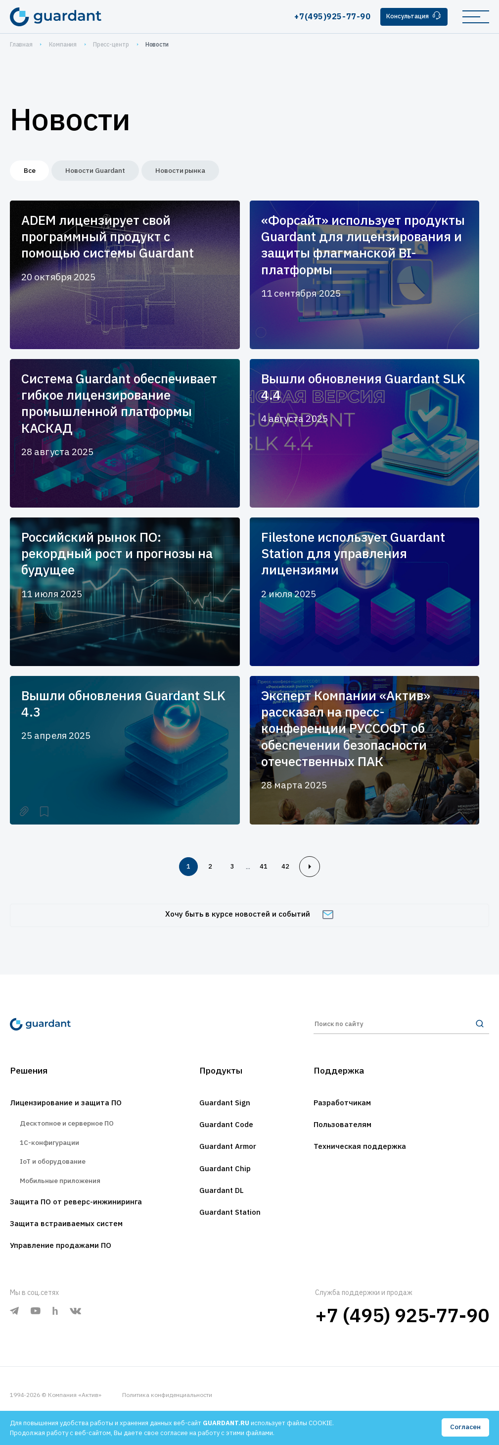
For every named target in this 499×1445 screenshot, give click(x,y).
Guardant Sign (224, 1112)
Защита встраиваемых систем (72, 1244)
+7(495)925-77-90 (326, 16)
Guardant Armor (228, 1157)
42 (291, 870)
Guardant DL (221, 1203)
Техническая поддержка (364, 1157)
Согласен (465, 1427)
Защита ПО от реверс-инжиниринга (83, 1221)
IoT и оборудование (57, 1177)
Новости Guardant (106, 171)
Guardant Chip (224, 1180)
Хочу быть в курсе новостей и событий (249, 921)
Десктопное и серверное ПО (73, 1134)
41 (267, 870)
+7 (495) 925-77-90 (402, 1337)
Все (32, 171)
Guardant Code (226, 1135)
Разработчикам (345, 1112)
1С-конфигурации (52, 1155)
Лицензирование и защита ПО (71, 1112)
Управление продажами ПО (65, 1266)
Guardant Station (230, 1226)
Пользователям (346, 1135)
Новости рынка (201, 171)
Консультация (411, 16)
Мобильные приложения (65, 1198)
